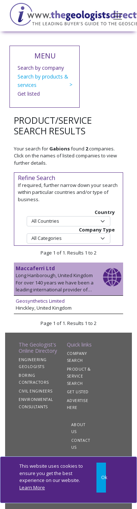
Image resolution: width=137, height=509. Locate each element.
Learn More (32, 487)
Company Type (97, 229)
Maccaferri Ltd (35, 268)
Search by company (41, 67)
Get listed (29, 93)
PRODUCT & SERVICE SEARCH (79, 376)
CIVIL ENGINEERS (36, 391)
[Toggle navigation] (118, 15)
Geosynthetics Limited (40, 301)
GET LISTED (78, 391)
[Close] (101, 478)
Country (105, 212)
